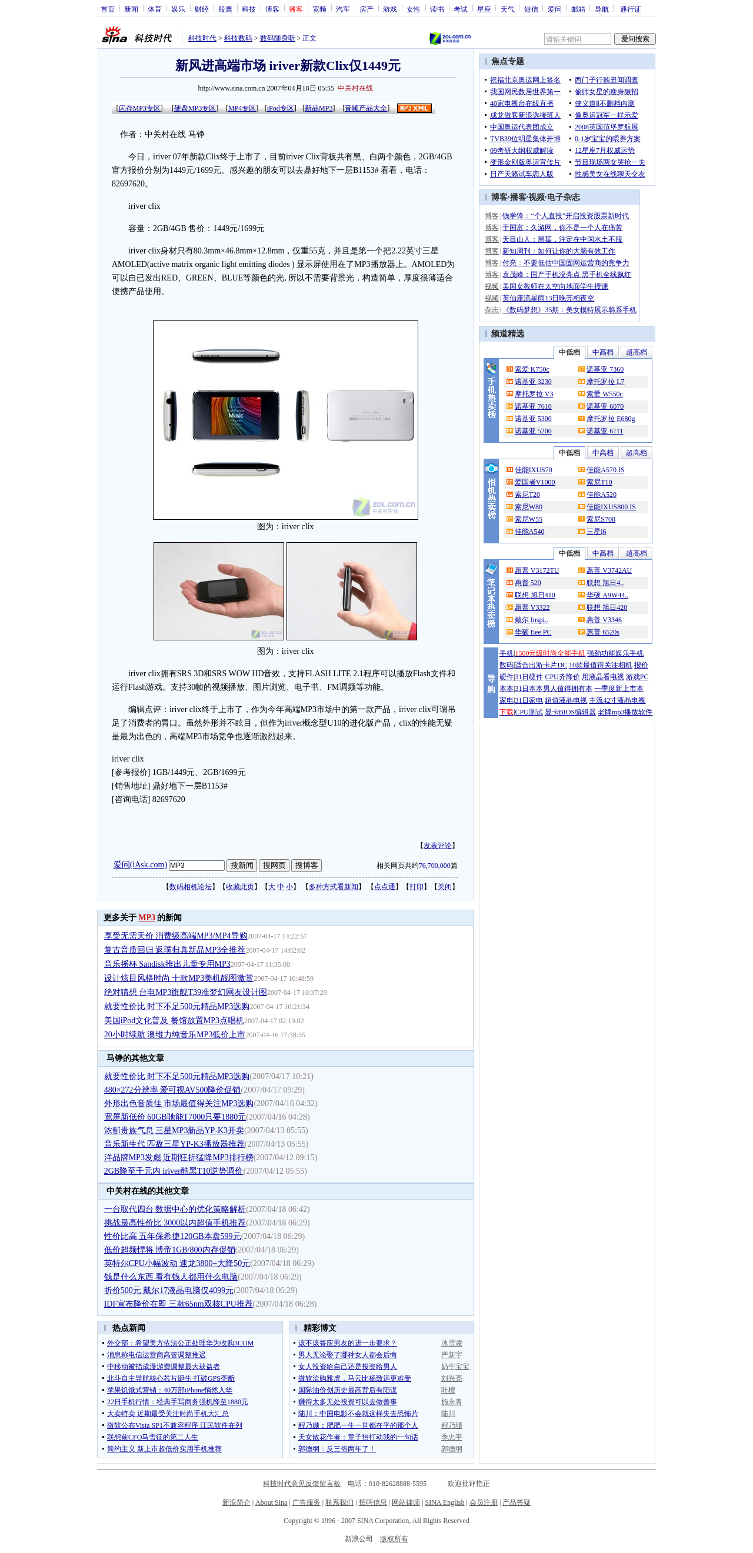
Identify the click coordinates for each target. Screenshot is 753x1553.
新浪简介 (236, 1502)
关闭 (445, 887)
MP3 (146, 917)
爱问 (555, 8)
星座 (484, 8)
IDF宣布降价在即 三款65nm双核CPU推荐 (178, 1304)
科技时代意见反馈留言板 (302, 1483)
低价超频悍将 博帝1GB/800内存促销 (169, 1249)
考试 (461, 8)
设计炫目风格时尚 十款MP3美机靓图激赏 (179, 978)
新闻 (131, 8)
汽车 (343, 8)
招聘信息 (373, 1502)
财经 (202, 8)
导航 (602, 8)
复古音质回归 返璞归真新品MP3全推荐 (175, 950)
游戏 (390, 8)
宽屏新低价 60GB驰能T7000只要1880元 (175, 1117)
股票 (225, 8)
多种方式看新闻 (333, 887)
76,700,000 (435, 865)
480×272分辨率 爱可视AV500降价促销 (172, 1090)
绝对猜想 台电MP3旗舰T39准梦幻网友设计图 (185, 992)
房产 (366, 8)
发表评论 (438, 845)
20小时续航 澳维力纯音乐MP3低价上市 (175, 1034)
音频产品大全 (366, 108)
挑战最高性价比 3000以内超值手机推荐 (175, 1222)
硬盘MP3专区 (195, 108)
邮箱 (578, 8)
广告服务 (306, 1502)
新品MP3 (318, 108)
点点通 (384, 887)
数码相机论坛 (190, 887)
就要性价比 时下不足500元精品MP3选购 (177, 1006)
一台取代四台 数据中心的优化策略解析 (175, 1209)
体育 (155, 8)
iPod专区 (280, 108)
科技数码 (238, 38)
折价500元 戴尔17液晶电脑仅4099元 (169, 1290)
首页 (108, 8)
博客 (272, 8)
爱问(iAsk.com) (140, 864)
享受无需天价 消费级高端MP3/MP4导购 (176, 935)
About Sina (271, 1502)
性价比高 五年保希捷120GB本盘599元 (172, 1236)
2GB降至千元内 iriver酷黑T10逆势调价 (174, 1171)
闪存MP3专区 (140, 108)
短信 (531, 8)
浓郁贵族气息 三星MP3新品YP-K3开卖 (174, 1130)
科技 (249, 8)
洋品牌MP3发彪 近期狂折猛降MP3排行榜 (179, 1157)
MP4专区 (242, 108)
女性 (414, 8)
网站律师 (406, 1502)
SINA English (444, 1502)
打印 (416, 887)
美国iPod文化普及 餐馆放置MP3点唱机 (174, 1020)
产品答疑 (516, 1502)
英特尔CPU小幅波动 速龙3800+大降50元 (177, 1263)
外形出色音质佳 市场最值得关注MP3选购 (179, 1103)
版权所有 (394, 1539)
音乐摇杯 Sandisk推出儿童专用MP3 (167, 964)
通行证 (630, 8)
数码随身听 (277, 38)
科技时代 (202, 38)
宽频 (319, 8)
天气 (508, 8)
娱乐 (178, 8)
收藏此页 (240, 887)
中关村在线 (355, 88)
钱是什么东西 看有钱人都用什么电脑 (171, 1277)
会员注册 (483, 1502)
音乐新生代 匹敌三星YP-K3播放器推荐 (174, 1144)
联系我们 (339, 1502)
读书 (437, 8)
